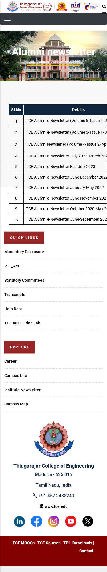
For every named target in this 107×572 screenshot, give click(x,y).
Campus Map (16, 404)
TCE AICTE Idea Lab (22, 323)
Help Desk (13, 309)
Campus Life (15, 375)
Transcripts (14, 294)
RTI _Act (11, 266)
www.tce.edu (54, 506)
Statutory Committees (24, 280)
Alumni (44, 62)
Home (31, 62)
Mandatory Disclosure (24, 252)
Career (10, 361)
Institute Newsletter (22, 390)
